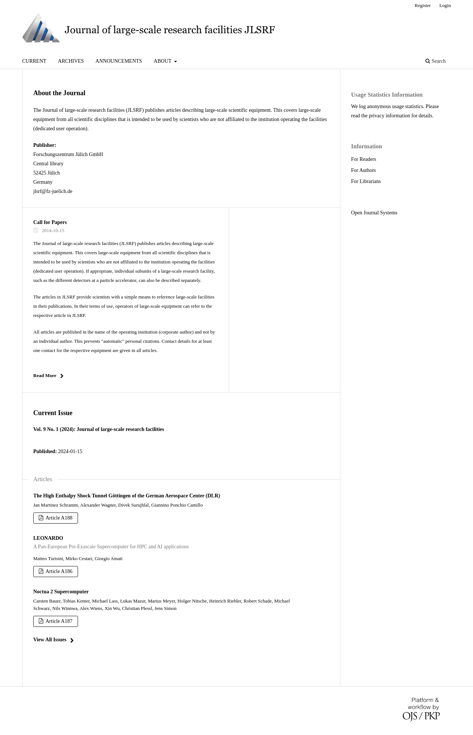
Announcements (118, 61)
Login (445, 5)
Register (423, 5)
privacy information (389, 115)
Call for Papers (50, 222)
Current (34, 61)
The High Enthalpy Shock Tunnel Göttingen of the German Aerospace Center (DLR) (126, 495)
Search (435, 61)
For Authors (363, 170)
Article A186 (58, 571)
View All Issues (50, 639)
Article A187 (58, 621)
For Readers (363, 159)
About (163, 61)
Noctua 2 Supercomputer (61, 591)
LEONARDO (181, 543)
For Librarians (366, 181)
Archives (71, 61)
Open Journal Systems (374, 212)
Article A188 (58, 518)
